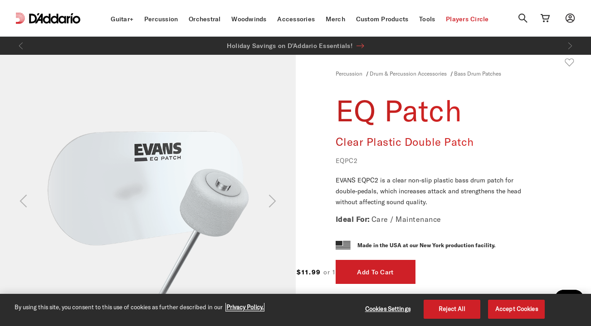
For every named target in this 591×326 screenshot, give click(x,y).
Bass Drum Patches (477, 73)
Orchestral (205, 19)
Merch (335, 19)
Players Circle (467, 19)
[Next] (570, 46)
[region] (295, 310)
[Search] (523, 18)
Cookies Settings (387, 308)
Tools (427, 19)
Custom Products (382, 19)
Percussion (161, 19)
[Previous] (21, 46)
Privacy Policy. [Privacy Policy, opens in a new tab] (245, 307)
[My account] (570, 18)
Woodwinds (248, 19)
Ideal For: (353, 219)
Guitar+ (122, 19)
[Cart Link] (545, 18)
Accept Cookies (516, 308)
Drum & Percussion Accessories (408, 73)
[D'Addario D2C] (54, 18)
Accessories (296, 19)
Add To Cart (511, 272)
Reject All (452, 308)
